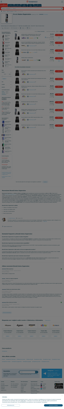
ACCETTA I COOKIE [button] (53, 405)
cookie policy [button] (23, 400)
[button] (62, 395)
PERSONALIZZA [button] (10, 405)
